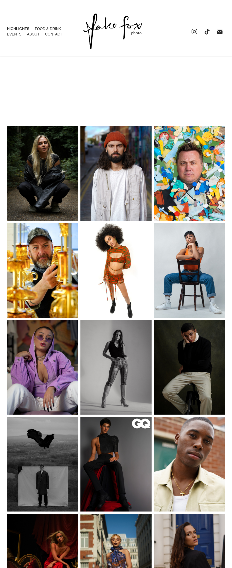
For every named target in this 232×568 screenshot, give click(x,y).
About (33, 34)
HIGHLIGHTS (18, 29)
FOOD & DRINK (48, 29)
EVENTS (14, 34)
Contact (53, 34)
